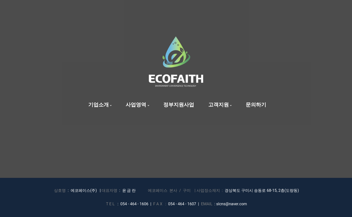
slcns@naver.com (231, 204)
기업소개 (99, 105)
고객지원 (219, 105)
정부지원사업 (178, 105)
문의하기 (256, 105)
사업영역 (137, 105)
